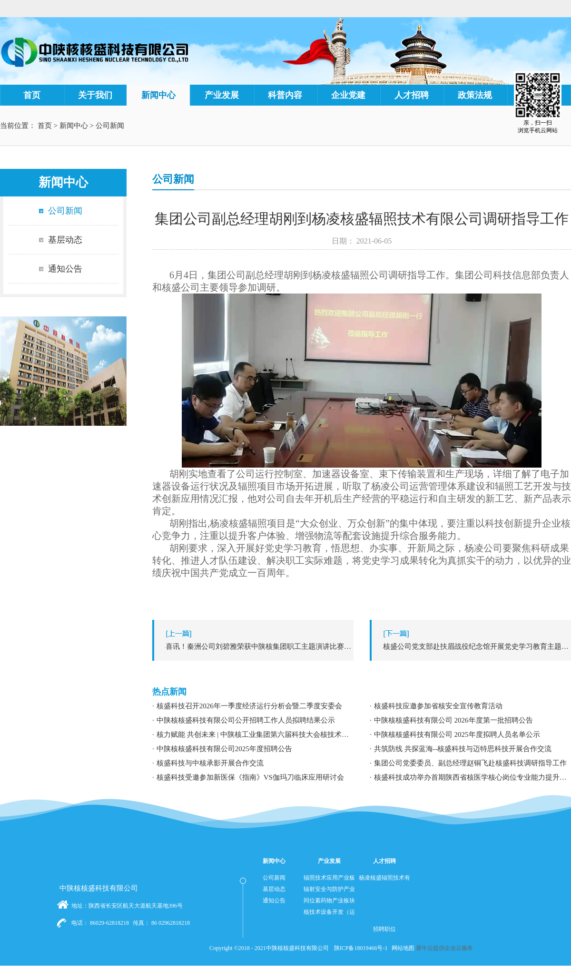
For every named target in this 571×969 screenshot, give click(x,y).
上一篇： (255, 646)
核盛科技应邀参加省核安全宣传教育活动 (438, 706)
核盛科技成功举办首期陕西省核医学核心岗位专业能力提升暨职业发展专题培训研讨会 (472, 777)
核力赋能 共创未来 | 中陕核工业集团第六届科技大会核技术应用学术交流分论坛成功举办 (255, 734)
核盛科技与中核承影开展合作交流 (210, 763)
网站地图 (401, 948)
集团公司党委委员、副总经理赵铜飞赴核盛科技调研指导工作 (470, 763)
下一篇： (472, 646)
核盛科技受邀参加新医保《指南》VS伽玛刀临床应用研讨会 (250, 777)
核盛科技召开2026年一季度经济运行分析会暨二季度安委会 (249, 706)
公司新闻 (110, 125)
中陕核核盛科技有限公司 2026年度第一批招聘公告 (453, 720)
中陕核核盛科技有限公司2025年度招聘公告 (224, 749)
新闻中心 (73, 125)
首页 (31, 95)
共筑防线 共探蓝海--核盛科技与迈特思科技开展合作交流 (463, 749)
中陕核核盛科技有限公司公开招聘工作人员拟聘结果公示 (246, 720)
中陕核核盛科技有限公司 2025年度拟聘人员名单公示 (457, 734)
